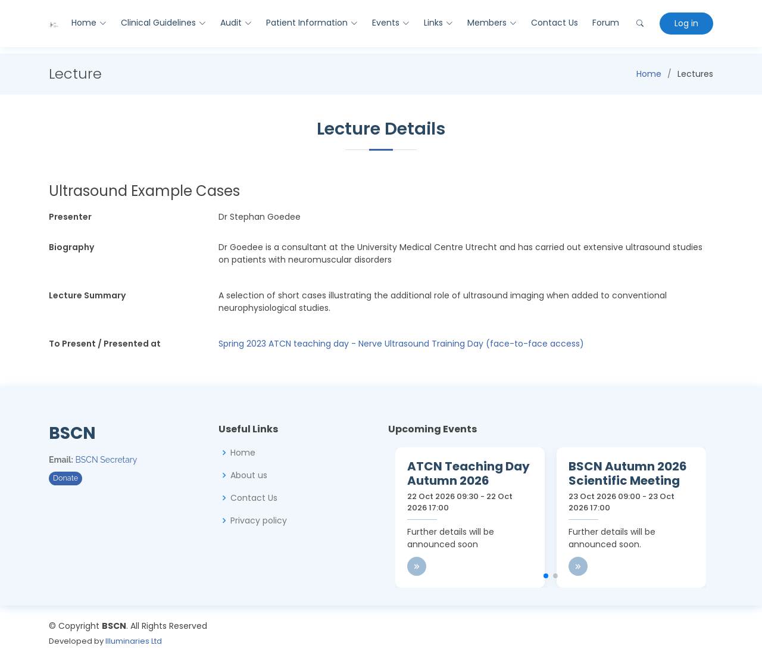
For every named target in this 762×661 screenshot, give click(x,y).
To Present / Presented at (105, 344)
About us (248, 475)
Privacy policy (258, 520)
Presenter (70, 217)
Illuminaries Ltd (133, 641)
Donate (65, 477)
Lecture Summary (87, 295)
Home (648, 74)
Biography (71, 247)
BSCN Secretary (107, 459)
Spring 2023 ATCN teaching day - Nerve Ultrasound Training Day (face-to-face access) (401, 344)
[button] (546, 575)
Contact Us (554, 23)
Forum (605, 23)
